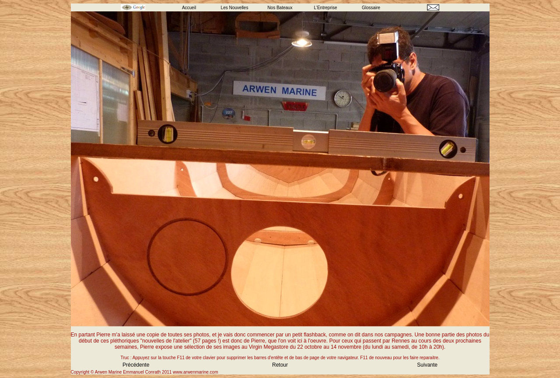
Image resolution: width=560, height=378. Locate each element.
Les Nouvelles (234, 7)
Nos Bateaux (279, 7)
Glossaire (371, 7)
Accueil (189, 7)
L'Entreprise (325, 7)
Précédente (135, 365)
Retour (280, 365)
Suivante (427, 365)
